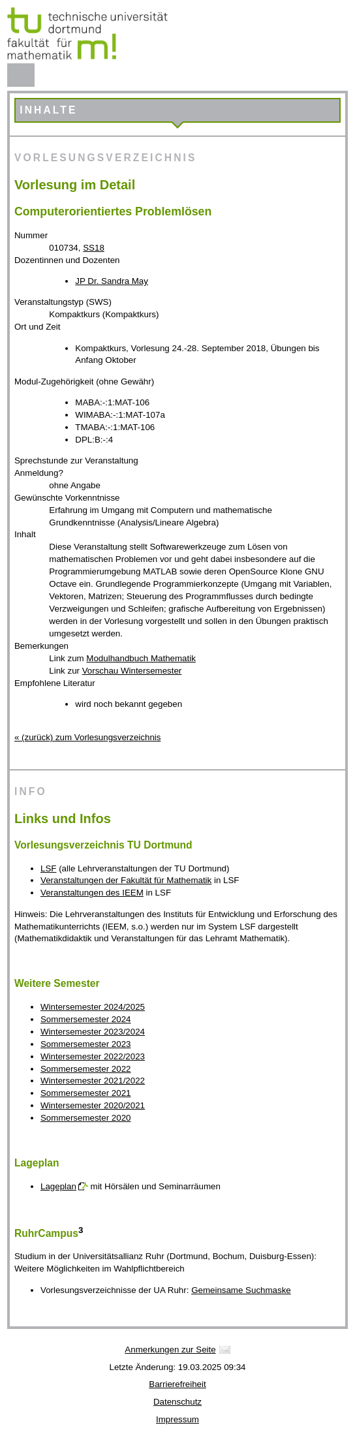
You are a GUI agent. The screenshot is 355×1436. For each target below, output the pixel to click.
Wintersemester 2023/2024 (92, 1032)
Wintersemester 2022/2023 (92, 1056)
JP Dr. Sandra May (111, 281)
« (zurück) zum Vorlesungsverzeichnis (87, 737)
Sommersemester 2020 (85, 1118)
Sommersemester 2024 (85, 1019)
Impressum (177, 1419)
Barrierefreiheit (177, 1384)
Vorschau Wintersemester (132, 671)
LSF (48, 868)
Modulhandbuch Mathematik (140, 658)
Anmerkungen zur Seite (170, 1349)
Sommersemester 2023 (85, 1044)
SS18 (93, 248)
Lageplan (58, 1186)
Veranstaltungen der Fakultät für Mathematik (125, 880)
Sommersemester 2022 (85, 1069)
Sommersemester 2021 (85, 1093)
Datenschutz (177, 1402)
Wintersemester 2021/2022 (92, 1080)
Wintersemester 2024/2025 (92, 1007)
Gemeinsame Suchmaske (241, 1290)
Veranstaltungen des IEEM (92, 893)
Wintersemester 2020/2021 (92, 1105)
